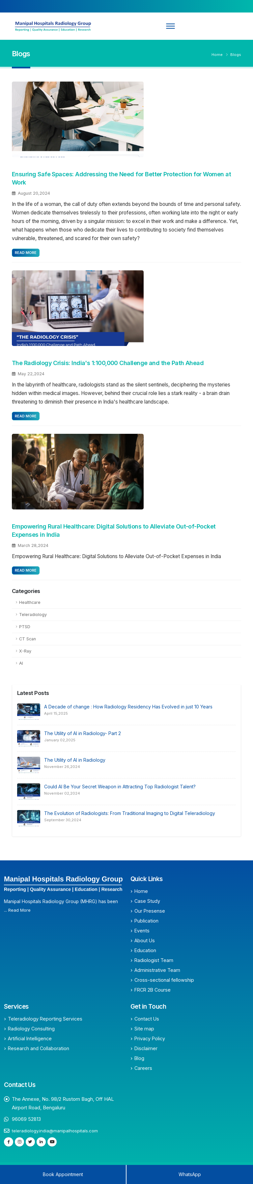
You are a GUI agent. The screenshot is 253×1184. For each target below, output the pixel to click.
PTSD (24, 626)
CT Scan (27, 638)
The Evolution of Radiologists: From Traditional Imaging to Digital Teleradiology (129, 813)
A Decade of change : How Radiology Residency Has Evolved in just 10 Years (128, 706)
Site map (144, 1028)
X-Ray (25, 651)
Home (217, 54)
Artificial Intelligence (30, 1038)
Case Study (147, 901)
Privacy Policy (149, 1038)
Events (142, 930)
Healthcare (30, 602)
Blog (139, 1058)
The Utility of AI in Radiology (74, 760)
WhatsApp (190, 1174)
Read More (26, 252)
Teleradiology (33, 614)
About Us (144, 940)
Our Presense (149, 911)
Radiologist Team (153, 960)
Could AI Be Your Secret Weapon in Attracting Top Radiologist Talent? (120, 786)
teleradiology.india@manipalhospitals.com (56, 1130)
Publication (146, 921)
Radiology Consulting (31, 1028)
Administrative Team (157, 970)
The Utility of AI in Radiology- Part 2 (82, 733)
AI (21, 663)
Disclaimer (145, 1048)
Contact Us (146, 1019)
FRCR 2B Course (152, 990)
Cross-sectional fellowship (164, 980)
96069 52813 (26, 1119)
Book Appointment (63, 1174)
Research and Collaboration (38, 1048)
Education (145, 950)
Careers (143, 1068)
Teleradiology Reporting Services (45, 1019)
